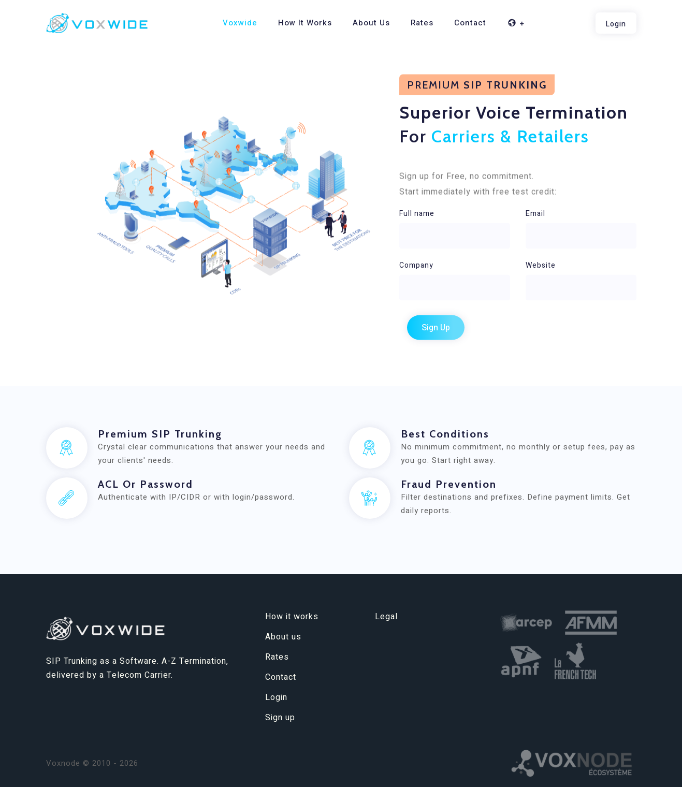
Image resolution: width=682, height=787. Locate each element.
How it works (305, 22)
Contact (470, 22)
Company (416, 264)
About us (371, 22)
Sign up (280, 717)
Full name (416, 213)
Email (535, 213)
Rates (422, 22)
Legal (386, 616)
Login (276, 697)
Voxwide (240, 22)
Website (541, 264)
